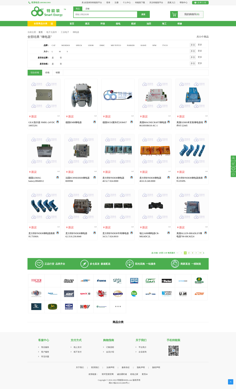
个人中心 (127, 2)
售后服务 (45, 347)
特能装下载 (140, 2)
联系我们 (95, 367)
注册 (117, 2)
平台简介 (142, 347)
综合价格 (35, 72)
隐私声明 (141, 367)
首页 (72, 23)
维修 (179, 23)
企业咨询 (142, 352)
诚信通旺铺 (122, 374)
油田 (149, 23)
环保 (102, 23)
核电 (118, 23)
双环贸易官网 (108, 374)
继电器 (76, 32)
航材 (133, 23)
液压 (87, 23)
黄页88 (145, 374)
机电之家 (134, 374)
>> (200, 253)
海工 (164, 23)
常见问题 (45, 356)
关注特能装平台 (156, 2)
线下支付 (78, 352)
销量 (58, 72)
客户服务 (45, 352)
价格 (47, 72)
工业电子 (65, 32)
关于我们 (80, 367)
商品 (78, 9)
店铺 (87, 9)
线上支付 (78, 347)
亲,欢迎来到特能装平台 (92, 2)
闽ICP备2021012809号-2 (119, 383)
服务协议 (126, 367)
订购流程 (110, 347)
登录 (108, 2)
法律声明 (110, 367)
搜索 (143, 14)
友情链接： (93, 374)
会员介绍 (110, 352)
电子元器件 (51, 32)
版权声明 (156, 367)
